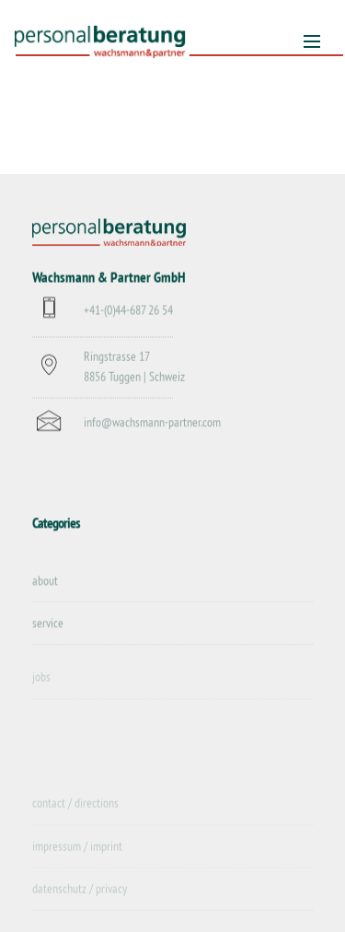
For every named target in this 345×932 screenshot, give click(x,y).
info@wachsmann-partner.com (152, 423)
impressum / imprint (77, 852)
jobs (41, 683)
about (45, 581)
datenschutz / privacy (79, 895)
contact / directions (75, 809)
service (47, 623)
